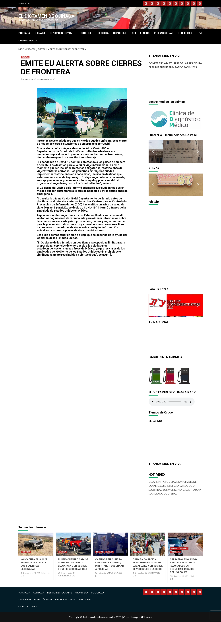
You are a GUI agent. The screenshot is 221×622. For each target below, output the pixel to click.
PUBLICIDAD (185, 33)
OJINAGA (40, 33)
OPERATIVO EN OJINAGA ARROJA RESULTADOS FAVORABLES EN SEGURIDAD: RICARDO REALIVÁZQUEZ (184, 566)
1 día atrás (102, 573)
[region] (176, 118)
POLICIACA (102, 33)
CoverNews (129, 617)
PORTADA (24, 33)
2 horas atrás (28, 573)
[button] (153, 118)
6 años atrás (28, 79)
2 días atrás (139, 573)
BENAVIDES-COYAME (62, 33)
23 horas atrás (66, 573)
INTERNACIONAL (163, 33)
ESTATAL (25, 57)
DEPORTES (119, 33)
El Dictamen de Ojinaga (46, 16)
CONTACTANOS (27, 40)
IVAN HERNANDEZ (44, 79)
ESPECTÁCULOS (140, 33)
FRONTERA (84, 33)
